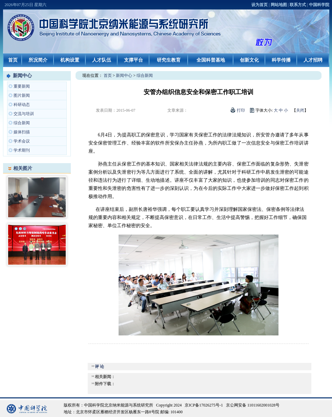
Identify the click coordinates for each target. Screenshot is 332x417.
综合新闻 (22, 122)
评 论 (99, 366)
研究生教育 (169, 60)
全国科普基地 (210, 60)
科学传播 (281, 60)
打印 (241, 110)
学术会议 (22, 141)
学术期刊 (22, 150)
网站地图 (279, 4)
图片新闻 (22, 95)
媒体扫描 (22, 132)
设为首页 (259, 4)
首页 (13, 60)
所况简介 (37, 60)
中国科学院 (319, 4)
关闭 (300, 110)
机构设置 (69, 60)
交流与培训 (24, 113)
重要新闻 (22, 86)
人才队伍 (101, 60)
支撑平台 (133, 60)
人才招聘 (313, 60)
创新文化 (249, 60)
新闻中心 (22, 75)
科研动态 (22, 104)
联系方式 (298, 4)
